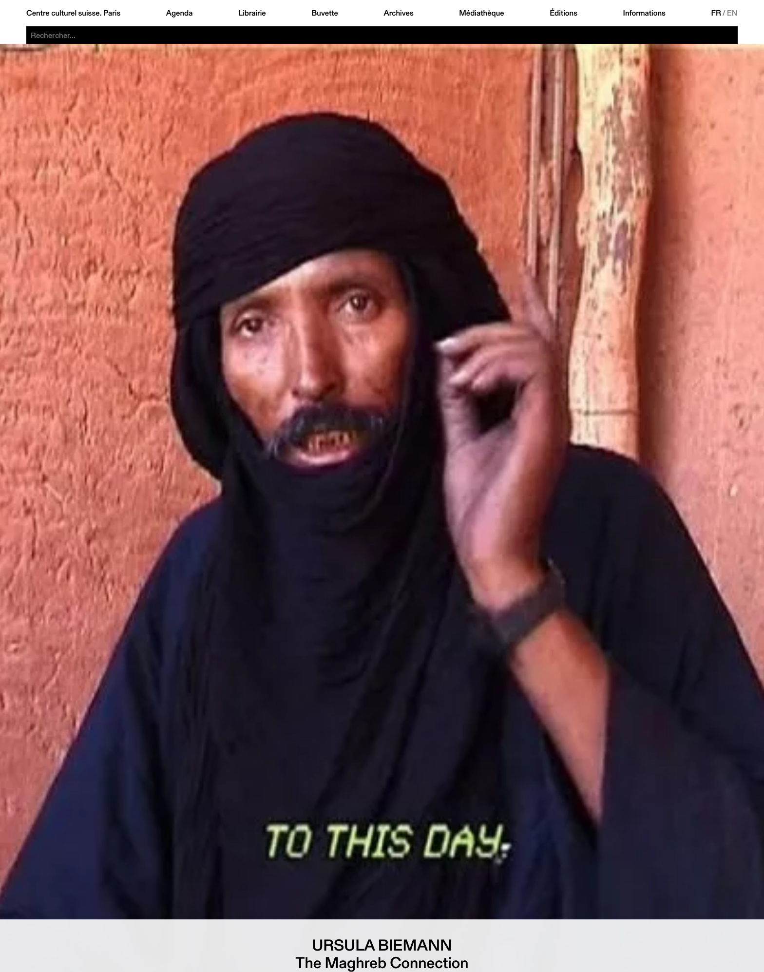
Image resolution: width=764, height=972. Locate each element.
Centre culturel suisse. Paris (73, 13)
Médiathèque (481, 13)
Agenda (179, 13)
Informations (644, 13)
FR (716, 13)
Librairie (252, 13)
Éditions (563, 13)
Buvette (324, 13)
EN (732, 13)
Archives (398, 13)
